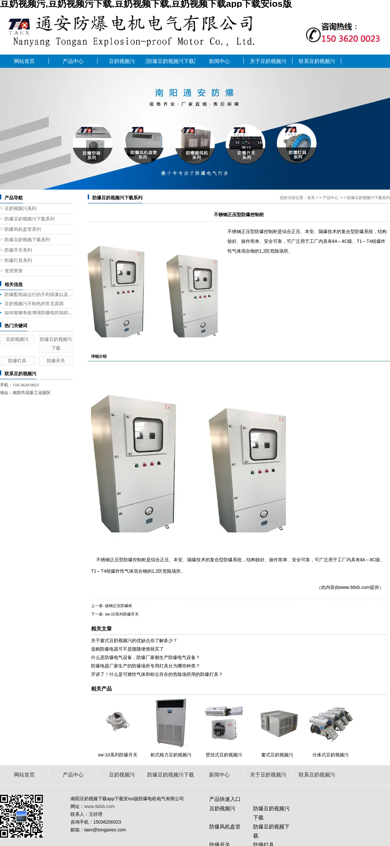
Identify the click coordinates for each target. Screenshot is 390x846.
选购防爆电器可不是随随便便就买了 (127, 649)
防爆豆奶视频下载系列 (27, 239)
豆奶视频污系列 (20, 208)
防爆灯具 (17, 360)
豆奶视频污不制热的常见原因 (34, 303)
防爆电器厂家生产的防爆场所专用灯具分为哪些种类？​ (145, 665)
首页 (311, 197)
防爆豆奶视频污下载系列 (30, 219)
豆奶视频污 (122, 61)
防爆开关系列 (18, 250)
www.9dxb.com (354, 587)
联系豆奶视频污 (317, 61)
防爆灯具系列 (18, 260)
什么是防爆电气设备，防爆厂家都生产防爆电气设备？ (145, 657)
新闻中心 (219, 61)
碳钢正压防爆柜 (118, 605)
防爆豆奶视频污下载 (170, 61)
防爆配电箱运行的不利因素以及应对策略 (39, 294)
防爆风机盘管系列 (23, 229)
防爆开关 (56, 360)
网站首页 (24, 61)
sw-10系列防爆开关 (122, 614)
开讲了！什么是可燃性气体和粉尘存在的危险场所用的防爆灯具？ (157, 674)
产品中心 (73, 61)
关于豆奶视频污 (268, 61)
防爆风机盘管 (224, 826)
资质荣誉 (14, 270)
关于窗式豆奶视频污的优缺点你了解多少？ (134, 640)
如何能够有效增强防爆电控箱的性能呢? (39, 312)
